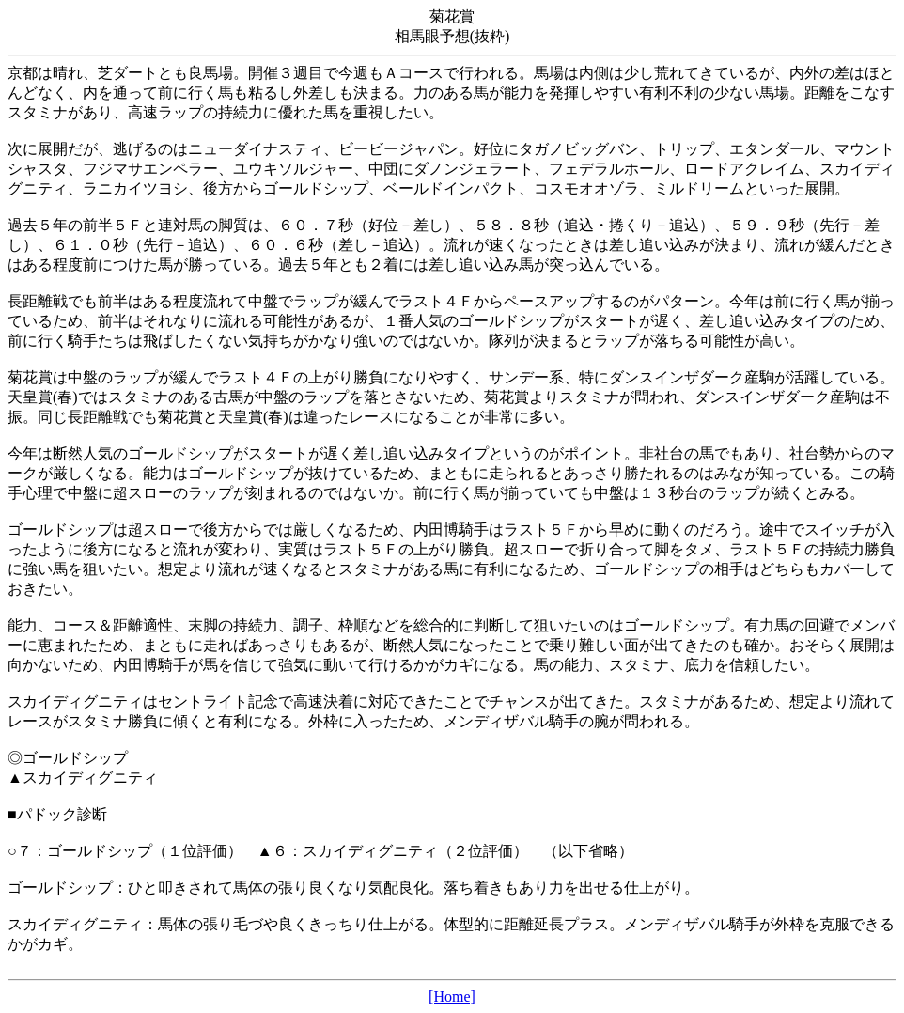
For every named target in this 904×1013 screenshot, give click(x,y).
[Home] (452, 997)
